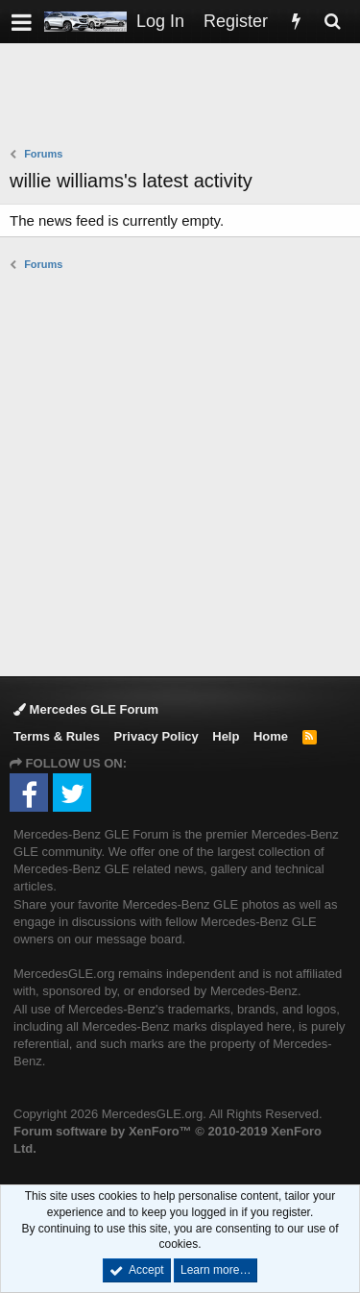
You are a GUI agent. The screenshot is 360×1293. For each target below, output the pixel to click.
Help (225, 736)
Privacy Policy (156, 736)
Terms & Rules (56, 736)
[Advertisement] (185, 97)
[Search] (332, 21)
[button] (21, 21)
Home (270, 736)
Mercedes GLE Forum (85, 709)
